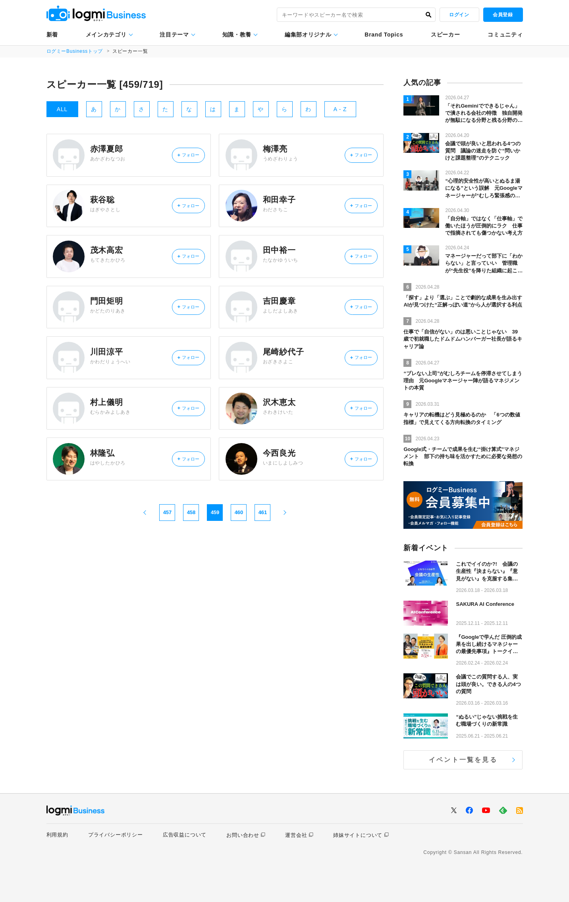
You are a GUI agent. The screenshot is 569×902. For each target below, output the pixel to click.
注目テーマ (174, 34)
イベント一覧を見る (463, 759)
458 (191, 552)
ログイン (459, 14)
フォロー (183, 157)
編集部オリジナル (308, 34)
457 (167, 552)
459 (215, 552)
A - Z (340, 109)
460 (239, 552)
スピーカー (445, 34)
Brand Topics (384, 34)
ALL (62, 109)
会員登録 (503, 14)
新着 (52, 34)
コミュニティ (505, 34)
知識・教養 (237, 34)
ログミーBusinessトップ (75, 51)
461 (262, 552)
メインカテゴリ (106, 34)
